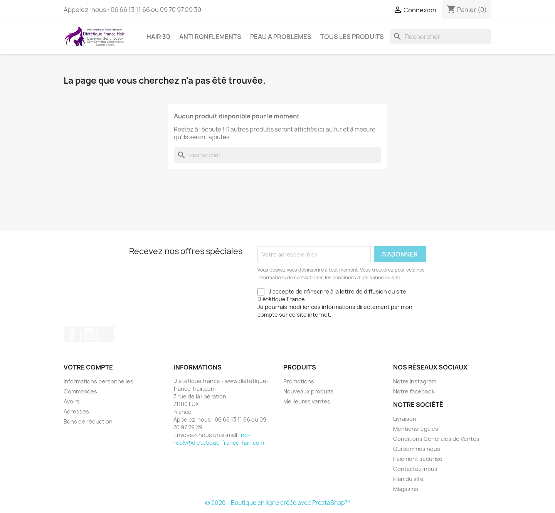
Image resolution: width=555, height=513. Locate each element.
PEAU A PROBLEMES (280, 36)
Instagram (89, 334)
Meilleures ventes (306, 401)
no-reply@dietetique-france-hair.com (218, 438)
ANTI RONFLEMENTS (210, 36)
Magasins (405, 489)
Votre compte (88, 367)
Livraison (404, 418)
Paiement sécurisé (417, 458)
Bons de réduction (88, 421)
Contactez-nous (415, 468)
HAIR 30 (158, 36)
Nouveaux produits (308, 391)
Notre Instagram (414, 381)
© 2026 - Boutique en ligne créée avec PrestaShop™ (277, 503)
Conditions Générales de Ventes (436, 438)
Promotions (298, 381)
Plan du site (408, 479)
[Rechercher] (440, 36)
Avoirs (72, 401)
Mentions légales (415, 428)
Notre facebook (413, 391)
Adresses (76, 411)
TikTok (106, 334)
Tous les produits (352, 36)
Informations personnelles (98, 381)
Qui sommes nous (416, 448)
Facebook (72, 334)
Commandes (80, 391)
